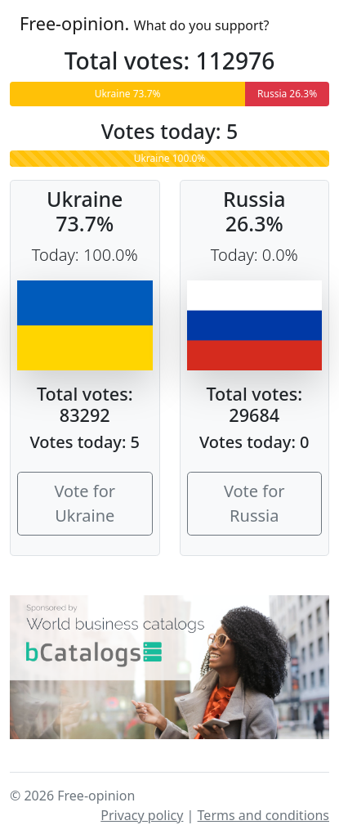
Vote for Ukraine (84, 503)
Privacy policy (141, 815)
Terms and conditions (263, 815)
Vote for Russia (254, 503)
